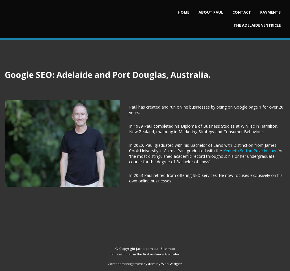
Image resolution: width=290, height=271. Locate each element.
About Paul (211, 12)
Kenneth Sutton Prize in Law (249, 150)
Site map (168, 248)
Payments (270, 12)
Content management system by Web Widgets (145, 263)
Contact (241, 12)
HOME (183, 12)
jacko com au (147, 248)
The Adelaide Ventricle (257, 25)
